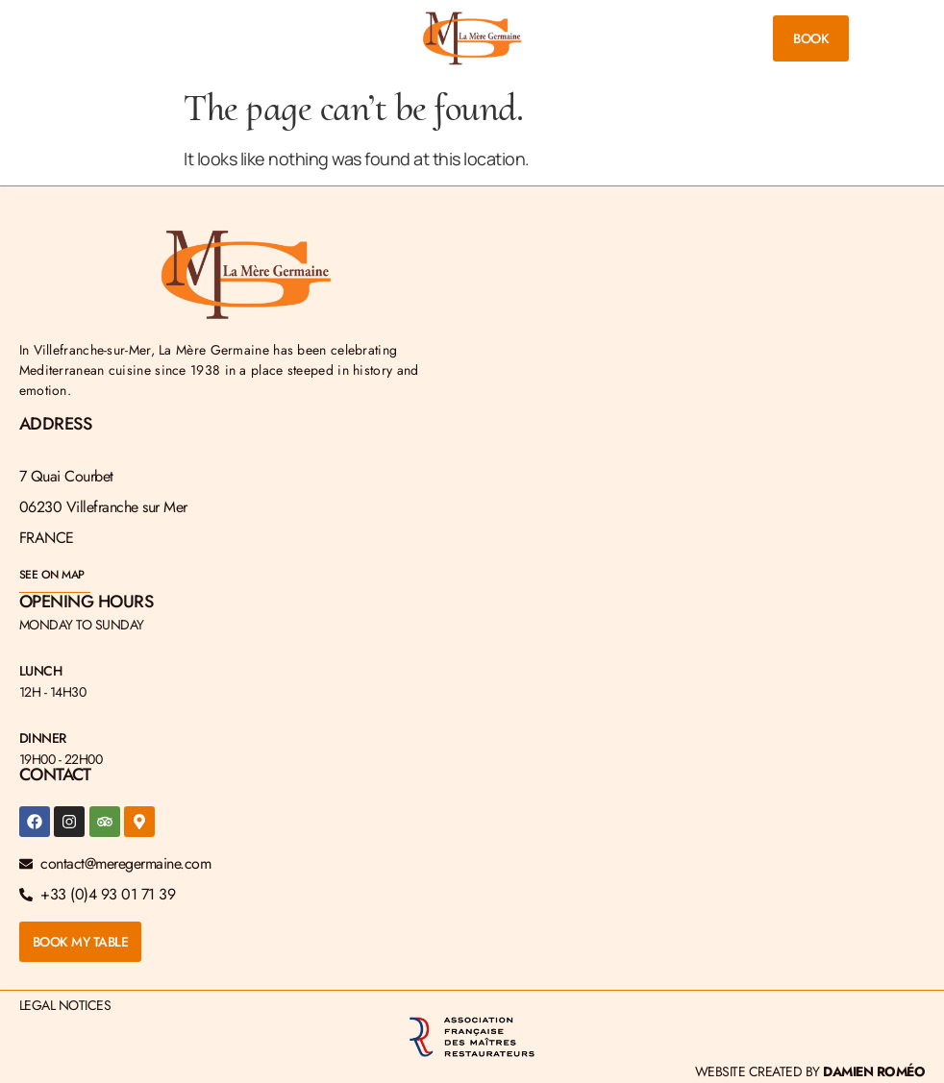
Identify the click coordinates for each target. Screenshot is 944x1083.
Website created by (810, 1071)
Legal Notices (65, 1005)
